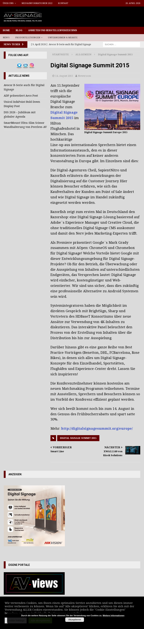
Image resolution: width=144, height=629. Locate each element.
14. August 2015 (64, 75)
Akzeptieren (74, 619)
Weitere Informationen (113, 615)
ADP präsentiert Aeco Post (21, 95)
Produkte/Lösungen (27, 37)
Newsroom (84, 75)
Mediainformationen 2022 (37, 3)
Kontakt (63, 3)
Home (6, 30)
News (6, 37)
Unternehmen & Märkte (62, 37)
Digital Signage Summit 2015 (78, 438)
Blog (19, 30)
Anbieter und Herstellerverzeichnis (52, 30)
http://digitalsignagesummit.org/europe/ (97, 428)
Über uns (8, 3)
